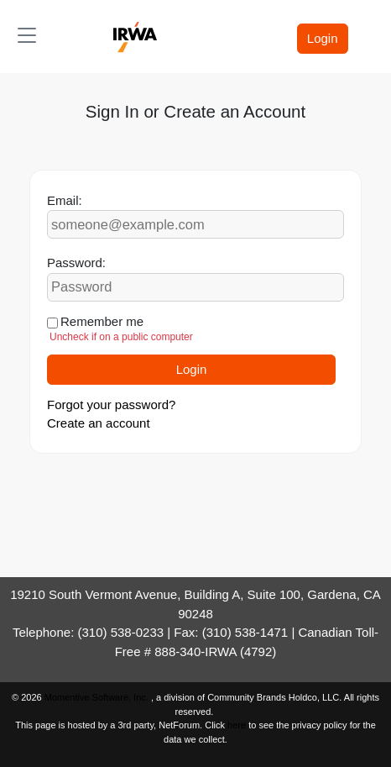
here (236, 725)
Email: (64, 200)
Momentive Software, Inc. (97, 697)
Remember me (101, 321)
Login (322, 38)
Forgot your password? (111, 404)
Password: (76, 262)
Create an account (98, 423)
